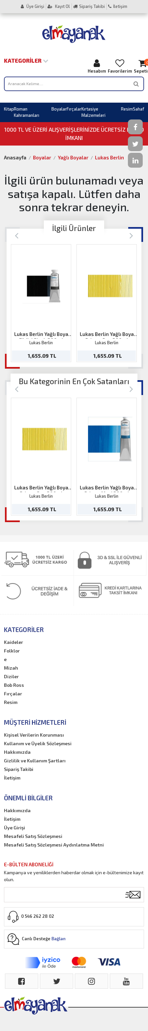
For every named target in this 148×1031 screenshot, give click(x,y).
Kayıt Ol (58, 6)
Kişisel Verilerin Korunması (34, 735)
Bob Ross (14, 685)
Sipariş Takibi (89, 6)
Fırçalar (74, 109)
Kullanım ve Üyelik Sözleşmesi (38, 743)
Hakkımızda (17, 752)
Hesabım (97, 66)
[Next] (131, 235)
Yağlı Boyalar (73, 157)
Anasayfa (15, 157)
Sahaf (138, 109)
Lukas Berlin (109, 157)
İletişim (117, 6)
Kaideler (13, 642)
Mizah (11, 668)
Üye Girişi (32, 6)
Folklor (12, 650)
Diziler (11, 676)
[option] (41, 303)
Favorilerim (120, 66)
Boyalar (59, 109)
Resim (127, 109)
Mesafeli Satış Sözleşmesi (33, 836)
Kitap (9, 109)
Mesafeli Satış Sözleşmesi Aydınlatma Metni (54, 845)
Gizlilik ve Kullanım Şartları (35, 760)
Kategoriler (26, 60)
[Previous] (16, 235)
